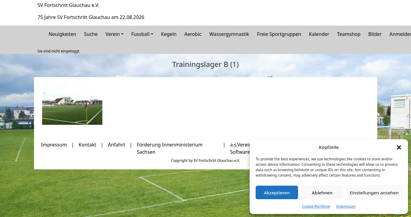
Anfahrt (116, 144)
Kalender (319, 34)
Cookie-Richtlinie (316, 206)
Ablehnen (322, 193)
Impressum (346, 206)
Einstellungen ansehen (374, 193)
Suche (91, 34)
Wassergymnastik (229, 34)
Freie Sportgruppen (279, 34)
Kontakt (87, 144)
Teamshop (349, 34)
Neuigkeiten (62, 34)
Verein (112, 34)
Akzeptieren (277, 193)
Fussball (140, 34)
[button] (399, 147)
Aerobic (192, 34)
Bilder (374, 34)
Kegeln (169, 34)
